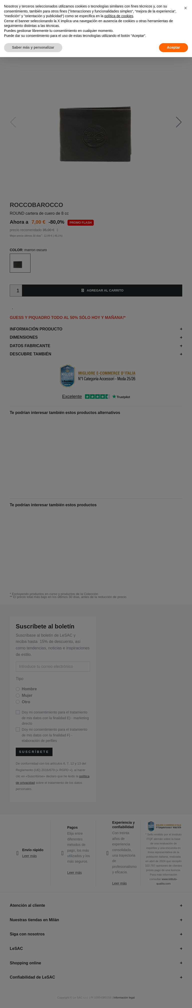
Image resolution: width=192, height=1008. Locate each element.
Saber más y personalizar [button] (33, 47)
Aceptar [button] (173, 47)
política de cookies (118, 16)
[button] (186, 8)
